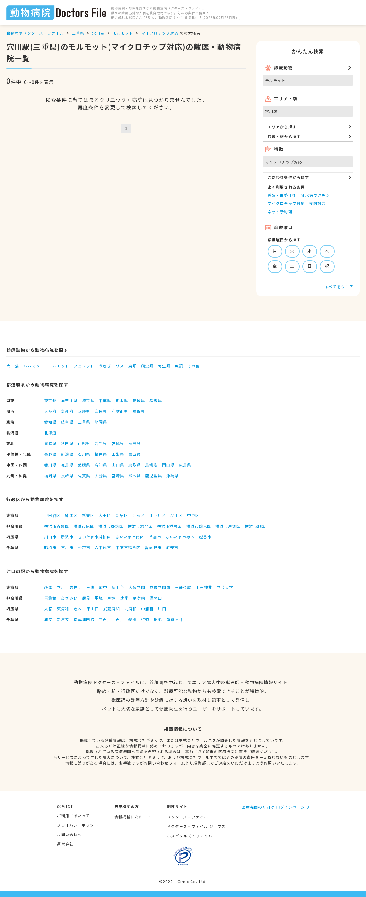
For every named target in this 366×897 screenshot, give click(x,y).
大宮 (48, 608)
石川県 (84, 454)
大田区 (105, 515)
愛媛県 (84, 464)
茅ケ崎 (139, 598)
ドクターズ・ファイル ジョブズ (196, 826)
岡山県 (168, 464)
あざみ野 (69, 598)
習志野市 (153, 547)
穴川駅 (98, 33)
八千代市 (103, 547)
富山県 (134, 454)
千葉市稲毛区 (128, 547)
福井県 (101, 454)
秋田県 (67, 443)
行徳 (145, 619)
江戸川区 (157, 515)
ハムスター (33, 365)
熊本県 (134, 475)
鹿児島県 (153, 475)
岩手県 (101, 443)
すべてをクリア (339, 286)
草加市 (155, 536)
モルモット (123, 33)
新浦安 (63, 619)
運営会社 (65, 844)
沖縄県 (172, 475)
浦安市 (172, 547)
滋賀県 (139, 411)
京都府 (67, 411)
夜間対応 (317, 203)
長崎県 (67, 475)
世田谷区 (52, 515)
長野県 (50, 454)
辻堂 (124, 598)
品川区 (176, 515)
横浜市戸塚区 (227, 526)
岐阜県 (67, 422)
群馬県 (155, 400)
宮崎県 (118, 475)
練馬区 (71, 515)
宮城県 (118, 443)
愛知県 (50, 422)
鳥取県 (134, 464)
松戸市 (84, 547)
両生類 (164, 365)
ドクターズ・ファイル (187, 816)
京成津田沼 (84, 619)
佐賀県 (84, 475)
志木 (78, 608)
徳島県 (67, 464)
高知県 (101, 464)
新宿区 (122, 515)
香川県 (50, 464)
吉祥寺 (76, 587)
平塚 (99, 598)
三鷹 (90, 587)
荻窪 (48, 587)
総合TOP (65, 806)
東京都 (50, 400)
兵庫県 (84, 411)
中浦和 (147, 608)
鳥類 (132, 365)
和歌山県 (120, 411)
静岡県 (101, 422)
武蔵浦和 (111, 608)
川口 (162, 608)
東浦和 (63, 608)
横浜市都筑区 (110, 526)
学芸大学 (225, 587)
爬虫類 (147, 365)
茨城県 (139, 400)
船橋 (132, 619)
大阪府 (50, 411)
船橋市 (50, 547)
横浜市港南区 (169, 526)
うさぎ (105, 365)
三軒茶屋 (183, 587)
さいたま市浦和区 (94, 536)
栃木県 (122, 400)
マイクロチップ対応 (160, 33)
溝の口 (156, 598)
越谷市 (205, 536)
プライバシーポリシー (77, 825)
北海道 (50, 432)
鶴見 (86, 598)
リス (119, 365)
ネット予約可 (280, 211)
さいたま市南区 (130, 536)
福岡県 (50, 475)
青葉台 (50, 598)
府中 (103, 587)
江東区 (139, 515)
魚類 (179, 365)
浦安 (48, 619)
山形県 (84, 443)
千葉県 (105, 400)
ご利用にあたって (73, 815)
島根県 (151, 464)
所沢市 (67, 536)
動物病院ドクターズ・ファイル (35, 33)
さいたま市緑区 (180, 536)
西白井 (105, 619)
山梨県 (118, 454)
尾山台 (118, 587)
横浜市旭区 (255, 526)
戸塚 (111, 598)
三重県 (78, 33)
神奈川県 (69, 400)
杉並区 (88, 515)
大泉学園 (137, 587)
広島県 (185, 464)
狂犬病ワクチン (315, 195)
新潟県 (67, 454)
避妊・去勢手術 (282, 195)
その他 (193, 365)
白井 (120, 619)
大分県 (101, 475)
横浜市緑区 (84, 526)
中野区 (193, 515)
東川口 (92, 608)
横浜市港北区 (140, 526)
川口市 (50, 536)
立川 (61, 587)
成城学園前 (160, 587)
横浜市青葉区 (56, 526)
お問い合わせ (69, 834)
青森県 (50, 443)
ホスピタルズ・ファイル (189, 835)
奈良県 (101, 411)
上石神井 (204, 587)
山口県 (118, 464)
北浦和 (130, 608)
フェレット (84, 365)
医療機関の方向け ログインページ (273, 807)
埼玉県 (88, 400)
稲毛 (158, 619)
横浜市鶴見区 (198, 526)
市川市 (67, 547)
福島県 (134, 443)
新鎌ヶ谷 (175, 619)
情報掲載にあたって (132, 816)
